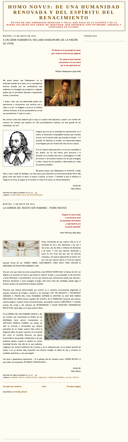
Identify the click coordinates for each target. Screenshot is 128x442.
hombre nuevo (17, 377)
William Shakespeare (32, 195)
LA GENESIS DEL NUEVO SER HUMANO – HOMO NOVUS (34, 207)
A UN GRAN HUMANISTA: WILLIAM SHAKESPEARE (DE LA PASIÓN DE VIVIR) (40, 41)
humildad (42, 377)
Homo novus (31, 377)
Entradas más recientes (12, 386)
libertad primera (56, 377)
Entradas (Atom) (20, 392)
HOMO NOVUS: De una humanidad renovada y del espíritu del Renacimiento (64, 12)
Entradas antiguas (74, 386)
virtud (75, 377)
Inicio (44, 386)
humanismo (16, 195)
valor (68, 377)
